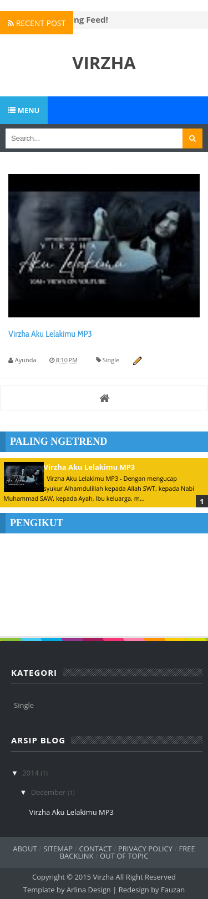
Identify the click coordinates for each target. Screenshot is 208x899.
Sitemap (58, 849)
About (25, 849)
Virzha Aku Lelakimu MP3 (50, 333)
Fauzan (173, 890)
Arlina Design (90, 890)
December (49, 792)
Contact (95, 849)
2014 (31, 773)
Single (111, 360)
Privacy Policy (145, 849)
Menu (23, 110)
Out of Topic (124, 856)
